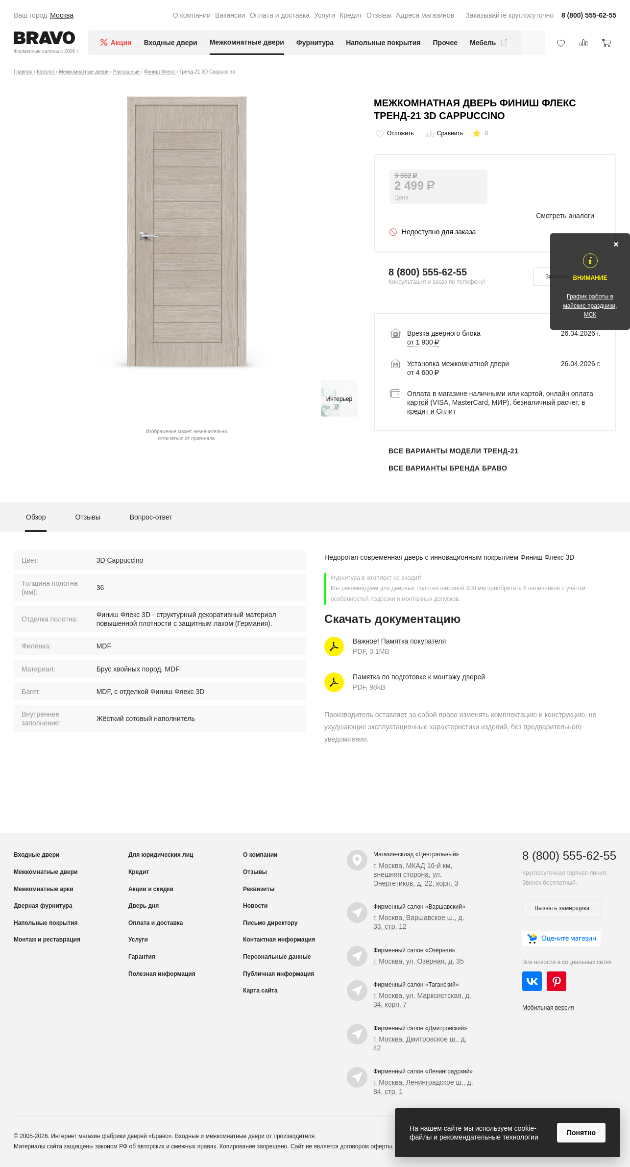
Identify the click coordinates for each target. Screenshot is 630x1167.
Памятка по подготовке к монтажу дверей (419, 677)
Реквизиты (259, 889)
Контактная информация (279, 939)
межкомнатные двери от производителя (260, 1136)
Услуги (324, 15)
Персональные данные (277, 956)
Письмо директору (270, 922)
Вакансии (230, 15)
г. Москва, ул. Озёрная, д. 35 (418, 961)
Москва (61, 15)
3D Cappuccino (120, 560)
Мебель (489, 43)
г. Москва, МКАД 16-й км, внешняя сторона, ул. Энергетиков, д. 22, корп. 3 (415, 874)
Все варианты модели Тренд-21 (453, 451)
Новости (255, 905)
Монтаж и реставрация (47, 939)
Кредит (350, 15)
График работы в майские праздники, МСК (590, 305)
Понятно (581, 1133)
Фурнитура (315, 43)
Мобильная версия (548, 1007)
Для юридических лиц (160, 854)
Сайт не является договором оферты (341, 1146)
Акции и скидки (150, 889)
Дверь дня (143, 905)
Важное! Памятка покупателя (399, 641)
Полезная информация (161, 973)
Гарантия (141, 956)
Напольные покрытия (383, 43)
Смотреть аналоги (565, 216)
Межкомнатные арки (43, 889)
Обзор (36, 517)
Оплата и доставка (280, 15)
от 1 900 (423, 342)
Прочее (445, 43)
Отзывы (378, 15)
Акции (121, 43)
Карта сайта (260, 990)
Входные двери (170, 43)
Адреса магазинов (425, 15)
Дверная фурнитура (43, 905)
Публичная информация (278, 973)
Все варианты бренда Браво (447, 468)
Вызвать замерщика (561, 908)
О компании (192, 15)
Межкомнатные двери (247, 42)
